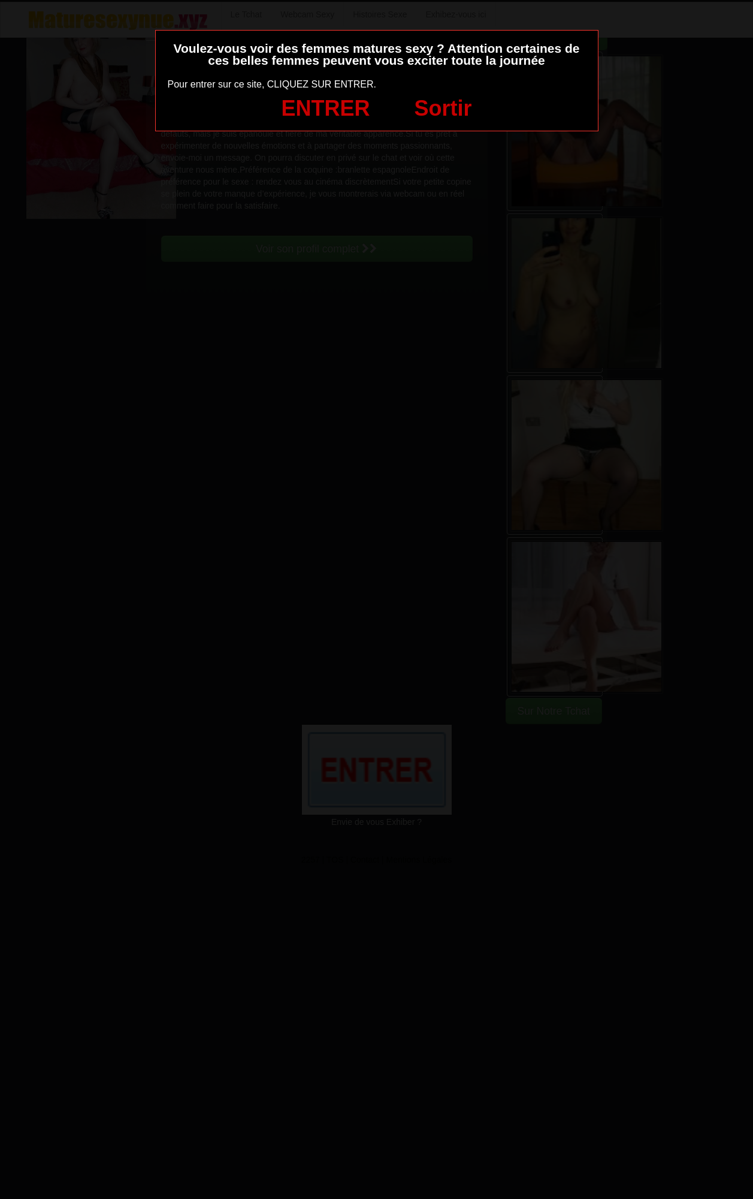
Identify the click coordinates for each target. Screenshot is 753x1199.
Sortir (442, 108)
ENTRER (326, 108)
